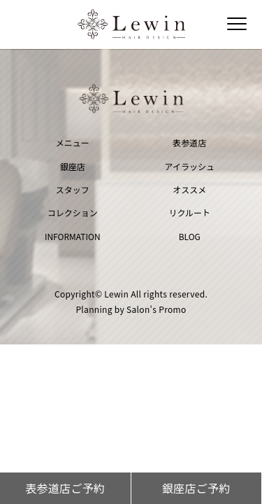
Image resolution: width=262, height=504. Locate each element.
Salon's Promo (156, 309)
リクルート (189, 212)
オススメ (189, 189)
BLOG (190, 236)
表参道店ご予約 (65, 487)
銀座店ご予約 (196, 487)
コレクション (73, 212)
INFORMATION (73, 236)
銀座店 (72, 166)
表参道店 (189, 142)
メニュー (72, 142)
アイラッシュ (189, 166)
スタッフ (72, 189)
